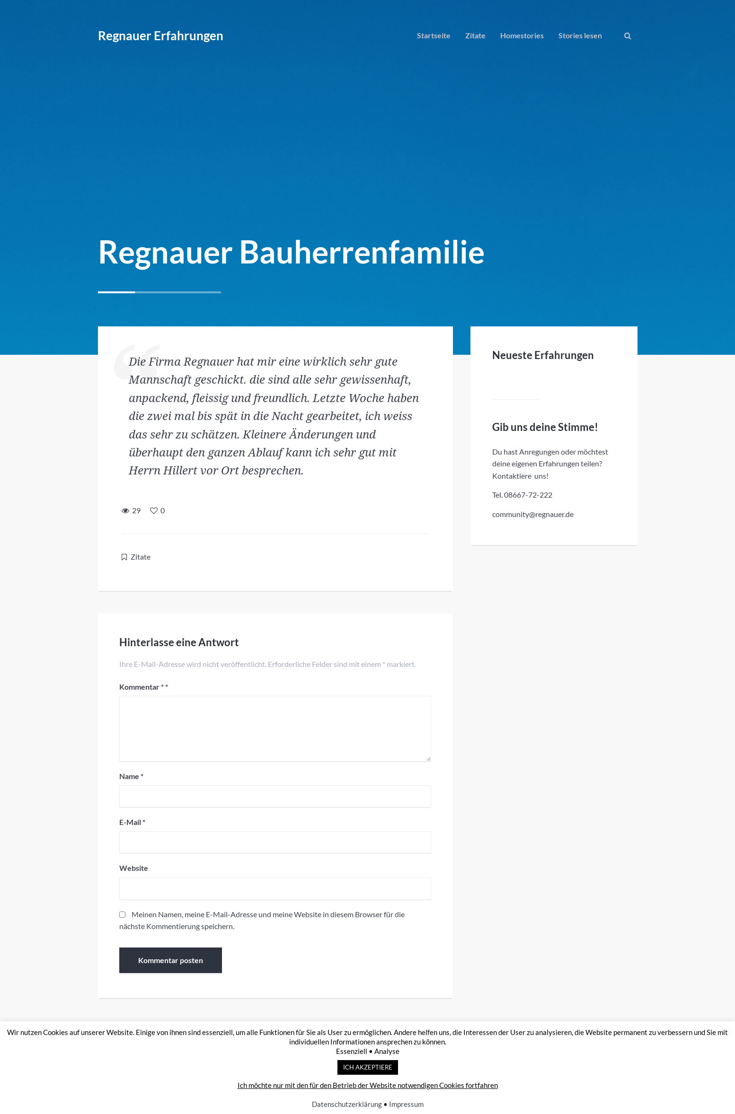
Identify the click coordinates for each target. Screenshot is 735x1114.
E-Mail (135, 824)
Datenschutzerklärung (347, 1104)
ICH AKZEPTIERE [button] (367, 1067)
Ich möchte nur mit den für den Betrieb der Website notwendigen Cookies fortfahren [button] (368, 1085)
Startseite (434, 35)
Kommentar (144, 688)
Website (136, 870)
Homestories (522, 35)
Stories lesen (580, 35)
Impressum (406, 1104)
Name (134, 777)
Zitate (475, 35)
